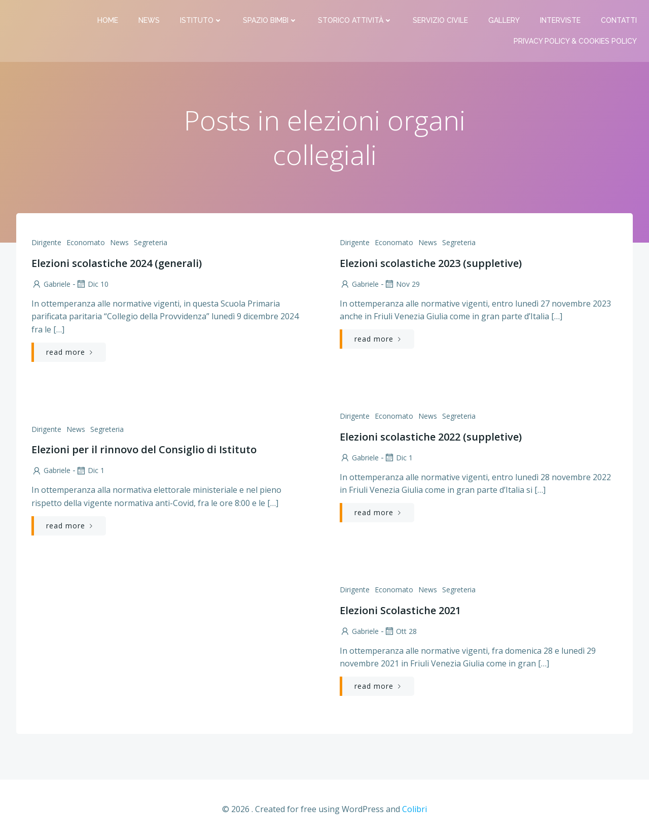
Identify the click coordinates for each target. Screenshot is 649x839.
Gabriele (50, 284)
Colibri (414, 809)
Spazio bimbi (270, 20)
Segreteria (150, 242)
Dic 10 (92, 284)
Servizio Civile (440, 20)
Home (107, 20)
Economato (85, 242)
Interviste (560, 20)
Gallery (504, 20)
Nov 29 (402, 284)
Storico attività (355, 20)
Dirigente (46, 242)
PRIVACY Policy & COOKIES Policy (575, 41)
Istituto (201, 20)
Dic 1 (398, 457)
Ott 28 (400, 631)
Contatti (619, 20)
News (149, 20)
